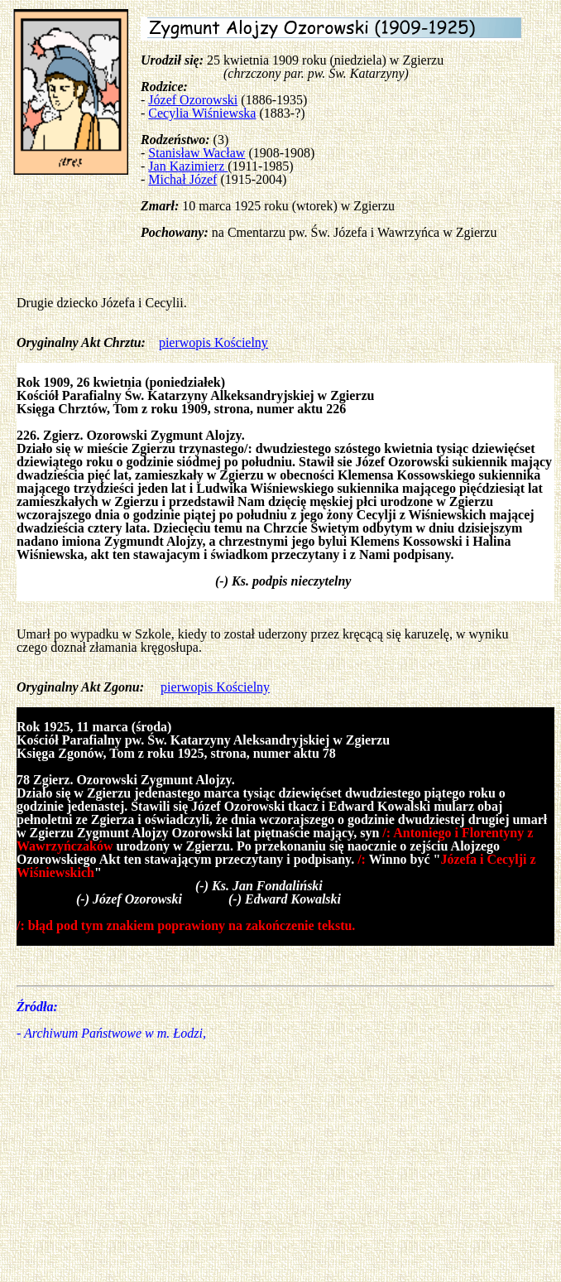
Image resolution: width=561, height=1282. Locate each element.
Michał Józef (182, 179)
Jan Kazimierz (188, 166)
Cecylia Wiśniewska (202, 113)
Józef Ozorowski (192, 100)
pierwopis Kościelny (213, 342)
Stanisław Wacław (196, 153)
